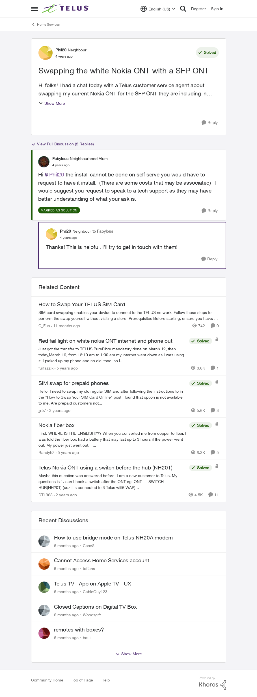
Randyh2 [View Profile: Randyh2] (46, 452)
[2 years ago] (65, 495)
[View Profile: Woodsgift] (44, 610)
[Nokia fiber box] (112, 439)
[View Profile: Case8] (44, 541)
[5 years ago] (66, 368)
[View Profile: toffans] (44, 564)
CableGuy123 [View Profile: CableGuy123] (95, 591)
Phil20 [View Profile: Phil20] (60, 49)
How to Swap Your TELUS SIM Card (81, 304)
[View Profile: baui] (44, 633)
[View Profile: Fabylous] (43, 161)
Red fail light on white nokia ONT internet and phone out (105, 341)
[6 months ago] (66, 545)
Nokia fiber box (56, 425)
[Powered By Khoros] (212, 683)
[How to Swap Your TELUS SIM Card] (128, 315)
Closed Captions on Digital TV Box (95, 607)
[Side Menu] (34, 9)
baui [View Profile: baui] (86, 637)
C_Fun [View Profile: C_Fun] (44, 325)
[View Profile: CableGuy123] (44, 587)
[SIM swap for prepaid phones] (112, 397)
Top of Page (82, 680)
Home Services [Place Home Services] (45, 24)
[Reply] (209, 122)
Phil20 (56, 174)
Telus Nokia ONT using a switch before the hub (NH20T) (105, 467)
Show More (51, 103)
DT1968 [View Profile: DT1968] (45, 494)
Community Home (47, 680)
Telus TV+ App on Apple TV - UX (92, 583)
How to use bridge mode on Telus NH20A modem (113, 537)
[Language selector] (158, 8)
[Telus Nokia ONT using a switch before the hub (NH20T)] (112, 481)
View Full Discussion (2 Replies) (62, 144)
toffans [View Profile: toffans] (89, 568)
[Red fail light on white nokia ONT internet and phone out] (112, 355)
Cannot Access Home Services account (101, 560)
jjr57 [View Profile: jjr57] (42, 410)
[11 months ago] (65, 326)
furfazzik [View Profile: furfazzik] (45, 368)
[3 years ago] (58, 410)
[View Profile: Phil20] (45, 53)
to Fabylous (102, 231)
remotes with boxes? (79, 629)
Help (105, 680)
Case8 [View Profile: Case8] (88, 545)
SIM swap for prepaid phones (73, 383)
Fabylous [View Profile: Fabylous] (60, 158)
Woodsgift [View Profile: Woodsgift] (92, 614)
